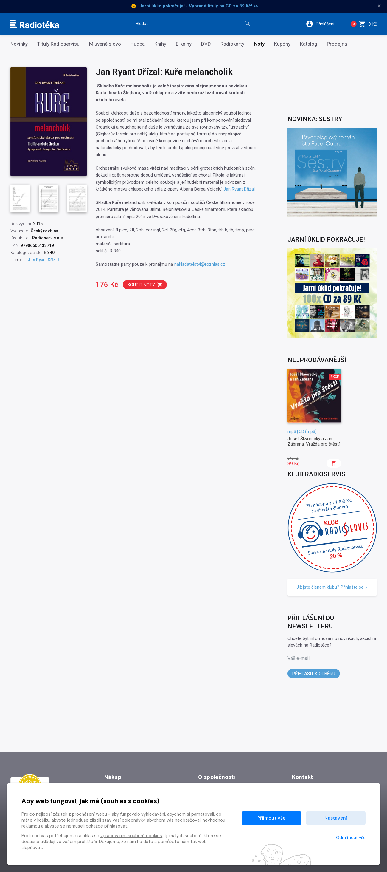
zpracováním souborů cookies (131, 836)
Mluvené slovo (105, 44)
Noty (259, 44)
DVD (206, 44)
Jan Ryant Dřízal (239, 189)
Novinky (19, 44)
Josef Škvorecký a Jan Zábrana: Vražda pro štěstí (313, 441)
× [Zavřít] (379, 6)
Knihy (160, 44)
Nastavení (335, 818)
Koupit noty (145, 284)
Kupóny (282, 44)
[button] (324, 24)
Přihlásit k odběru (313, 673)
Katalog (308, 44)
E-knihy (184, 44)
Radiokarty (232, 44)
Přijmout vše (271, 818)
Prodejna (337, 44)
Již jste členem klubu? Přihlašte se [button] (332, 587)
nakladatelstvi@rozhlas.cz (199, 264)
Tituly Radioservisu (58, 44)
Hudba (137, 44)
